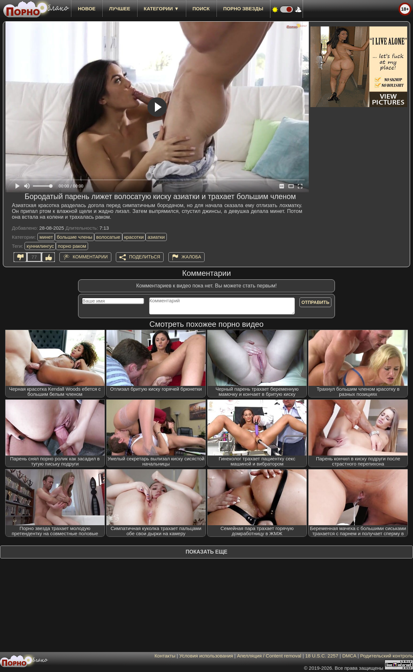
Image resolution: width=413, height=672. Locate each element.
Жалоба (191, 256)
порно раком (72, 246)
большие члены (74, 237)
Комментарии (90, 256)
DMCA (349, 655)
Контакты (165, 655)
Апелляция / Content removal (269, 655)
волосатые (108, 237)
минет (46, 237)
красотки (134, 237)
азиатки (156, 237)
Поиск (201, 8)
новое (87, 8)
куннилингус (40, 246)
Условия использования (206, 655)
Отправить (315, 302)
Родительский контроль (386, 655)
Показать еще (206, 552)
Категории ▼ (161, 8)
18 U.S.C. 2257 (321, 655)
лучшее (119, 8)
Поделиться (144, 256)
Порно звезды (243, 8)
